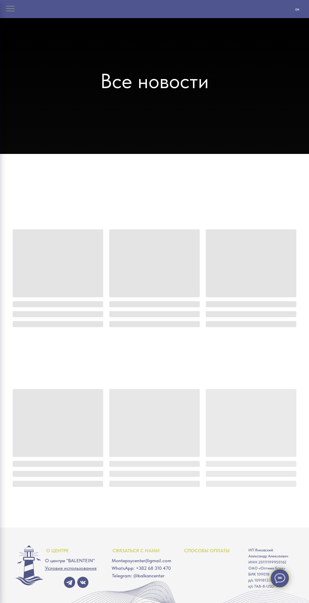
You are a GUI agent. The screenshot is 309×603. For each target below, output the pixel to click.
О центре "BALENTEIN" (70, 560)
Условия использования (71, 568)
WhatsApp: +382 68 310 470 (141, 568)
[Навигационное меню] (10, 9)
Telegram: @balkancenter (138, 576)
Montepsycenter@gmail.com (141, 560)
